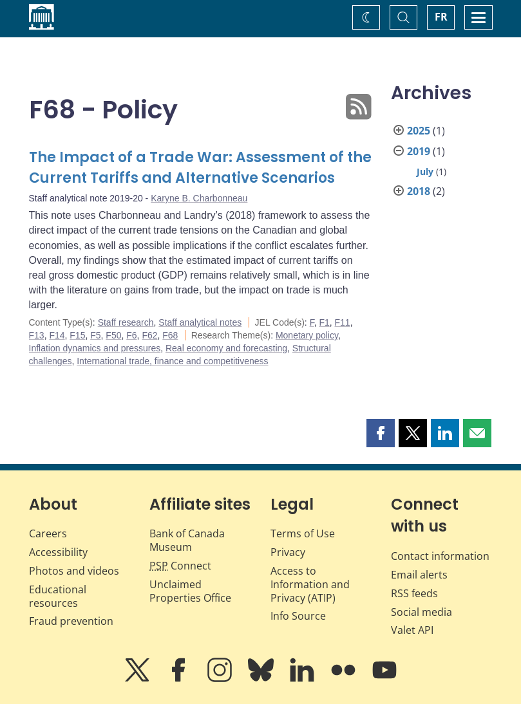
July (425, 171)
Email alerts (419, 575)
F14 (56, 335)
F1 (324, 322)
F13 (36, 335)
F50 (113, 335)
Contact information (440, 556)
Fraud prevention (71, 621)
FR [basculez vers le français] (441, 17)
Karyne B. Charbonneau (199, 198)
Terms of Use (302, 533)
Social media (421, 612)
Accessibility (58, 552)
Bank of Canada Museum (187, 540)
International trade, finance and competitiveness (172, 361)
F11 (342, 322)
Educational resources (57, 596)
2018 (418, 191)
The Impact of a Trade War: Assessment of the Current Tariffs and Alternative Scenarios (200, 167)
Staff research (126, 322)
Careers (48, 533)
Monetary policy (307, 335)
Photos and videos (74, 571)
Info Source (298, 616)
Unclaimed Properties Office (190, 591)
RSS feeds (414, 593)
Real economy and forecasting (226, 348)
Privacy (287, 552)
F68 (170, 335)
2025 (418, 131)
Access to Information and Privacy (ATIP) (310, 584)
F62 (149, 335)
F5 (95, 335)
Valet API (412, 630)
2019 (418, 151)
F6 (131, 335)
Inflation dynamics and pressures (95, 348)
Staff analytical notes (200, 322)
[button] (380, 433)
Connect (180, 566)
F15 (77, 335)
